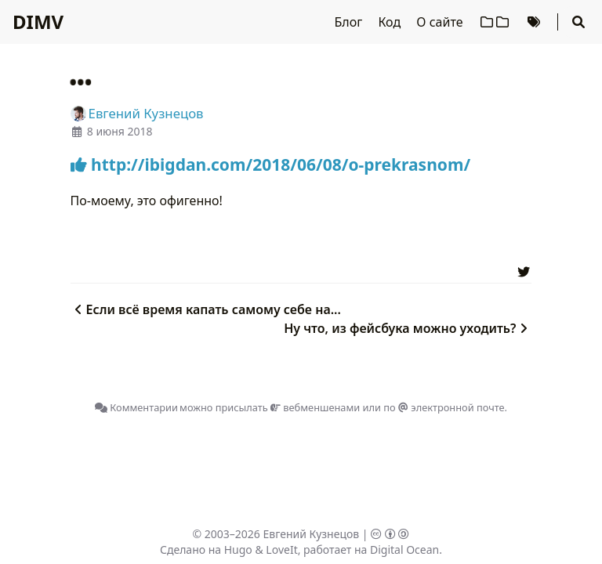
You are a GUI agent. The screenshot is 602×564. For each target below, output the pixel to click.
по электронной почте (443, 407)
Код (391, 22)
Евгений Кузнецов (311, 533)
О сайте (441, 22)
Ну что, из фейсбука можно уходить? (407, 328)
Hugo (238, 549)
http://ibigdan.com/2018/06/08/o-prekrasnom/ (271, 164)
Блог (350, 22)
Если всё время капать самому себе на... (206, 309)
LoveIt (281, 549)
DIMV (38, 21)
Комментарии (136, 407)
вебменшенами (315, 407)
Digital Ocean (404, 549)
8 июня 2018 (120, 131)
